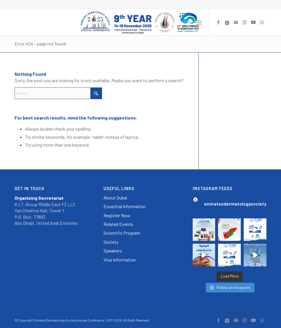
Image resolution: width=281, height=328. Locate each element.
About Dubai (115, 197)
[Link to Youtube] (253, 22)
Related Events (118, 224)
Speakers (112, 250)
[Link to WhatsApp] (262, 22)
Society (110, 242)
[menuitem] (199, 22)
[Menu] (199, 22)
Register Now (116, 215)
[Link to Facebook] (218, 22)
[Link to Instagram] (244, 22)
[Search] (58, 93)
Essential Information (124, 206)
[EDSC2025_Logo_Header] (141, 22)
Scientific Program (121, 233)
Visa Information (119, 259)
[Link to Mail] (235, 22)
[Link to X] (227, 22)
